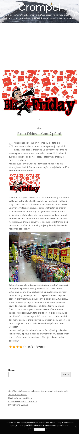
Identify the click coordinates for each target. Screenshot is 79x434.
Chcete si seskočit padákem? (22, 401)
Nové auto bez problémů (20, 398)
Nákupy (39, 128)
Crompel (39, 10)
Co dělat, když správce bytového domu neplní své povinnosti (38, 391)
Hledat (11, 370)
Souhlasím (39, 429)
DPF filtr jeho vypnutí (18, 405)
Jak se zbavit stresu (17, 394)
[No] (75, 426)
